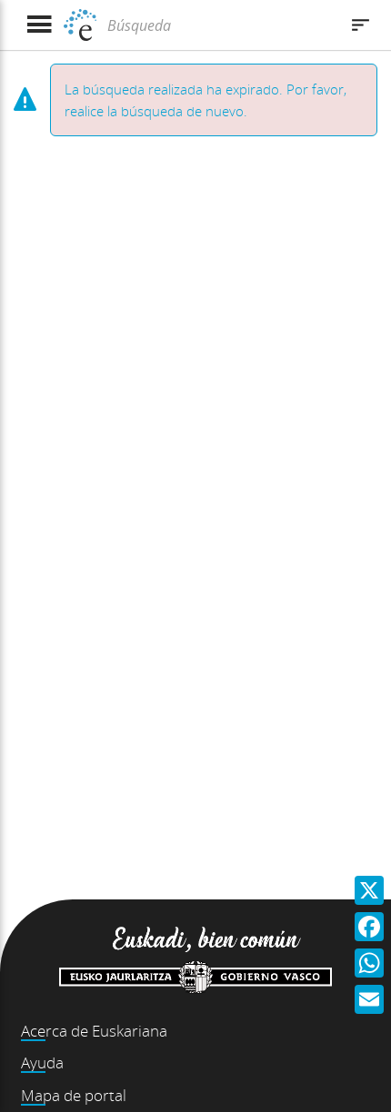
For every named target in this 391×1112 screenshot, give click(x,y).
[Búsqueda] (220, 25)
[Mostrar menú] (39, 25)
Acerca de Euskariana (94, 1030)
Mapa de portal (73, 1095)
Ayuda (42, 1062)
